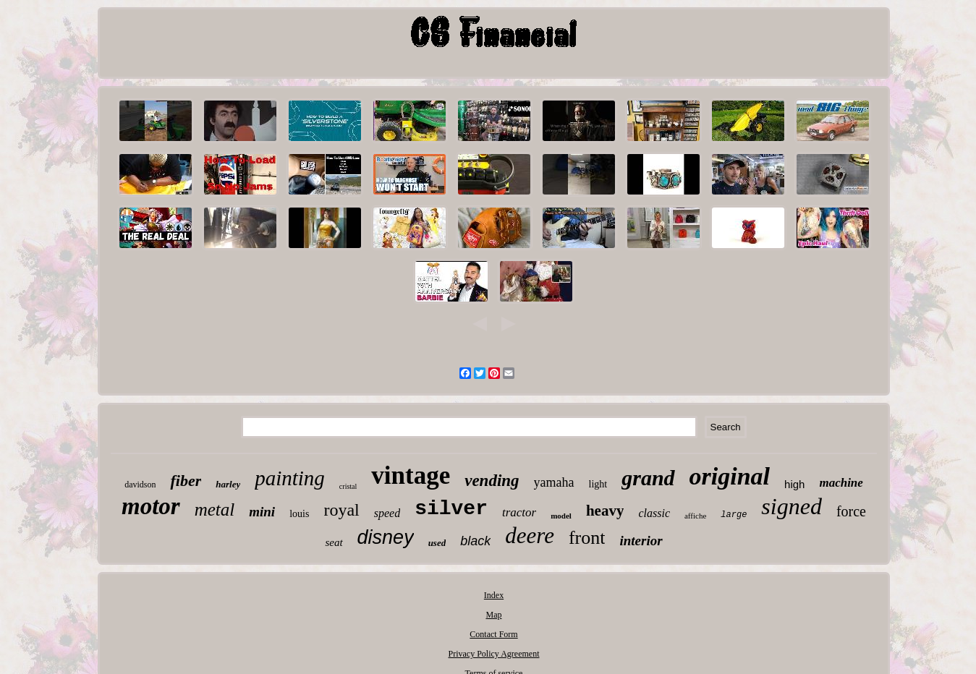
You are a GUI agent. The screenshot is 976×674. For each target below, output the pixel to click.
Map (493, 615)
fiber (185, 481)
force (851, 511)
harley (228, 484)
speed (387, 513)
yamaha (554, 482)
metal (215, 509)
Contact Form (493, 634)
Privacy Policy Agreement (494, 654)
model (561, 515)
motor (151, 506)
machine (840, 483)
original (729, 476)
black (475, 541)
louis (299, 513)
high (794, 484)
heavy (605, 510)
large (734, 515)
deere (529, 535)
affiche (695, 515)
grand (647, 478)
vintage (410, 475)
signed (791, 506)
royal (341, 509)
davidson (140, 484)
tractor (519, 512)
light (598, 484)
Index (494, 595)
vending (491, 481)
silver (451, 509)
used (437, 542)
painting (290, 478)
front (587, 537)
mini (262, 511)
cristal (348, 486)
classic (654, 513)
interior (640, 540)
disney (385, 537)
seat (333, 542)
